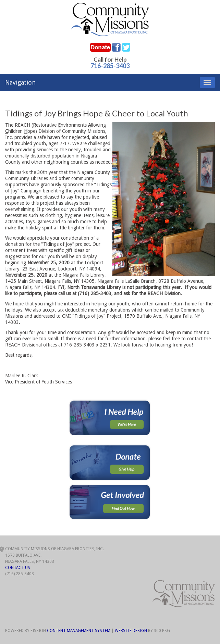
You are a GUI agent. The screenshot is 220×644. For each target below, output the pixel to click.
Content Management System (78, 630)
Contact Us (17, 567)
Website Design (131, 630)
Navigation (20, 82)
